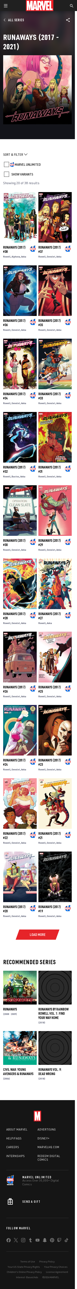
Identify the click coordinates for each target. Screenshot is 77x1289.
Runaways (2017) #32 (14, 469)
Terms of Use (27, 1261)
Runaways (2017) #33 (49, 396)
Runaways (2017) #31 (49, 469)
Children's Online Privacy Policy (24, 1271)
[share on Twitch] (59, 1241)
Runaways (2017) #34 (14, 396)
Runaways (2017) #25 (49, 689)
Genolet (51, 256)
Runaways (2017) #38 (14, 249)
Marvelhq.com (48, 1147)
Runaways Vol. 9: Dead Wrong (50, 1071)
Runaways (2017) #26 (14, 689)
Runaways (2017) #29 (49, 542)
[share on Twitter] (16, 1241)
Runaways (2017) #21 (49, 835)
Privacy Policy (47, 1261)
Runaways (10, 1009)
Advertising (47, 1129)
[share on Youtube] (37, 1241)
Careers (12, 1147)
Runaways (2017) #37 (49, 249)
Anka (23, 256)
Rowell (7, 256)
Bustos (15, 476)
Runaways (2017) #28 (14, 616)
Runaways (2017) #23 (49, 762)
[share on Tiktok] (66, 1241)
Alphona (16, 256)
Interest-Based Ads (27, 1277)
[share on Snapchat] (45, 1241)
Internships (15, 1156)
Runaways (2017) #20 (14, 909)
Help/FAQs (14, 1138)
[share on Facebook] (8, 1241)
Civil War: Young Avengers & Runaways (18, 1071)
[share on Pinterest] (52, 1241)
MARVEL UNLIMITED (28, 164)
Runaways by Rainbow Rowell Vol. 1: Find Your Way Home (53, 1013)
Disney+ (44, 1138)
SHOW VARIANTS (22, 174)
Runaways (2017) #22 (14, 835)
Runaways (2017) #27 (49, 616)
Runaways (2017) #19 (49, 909)
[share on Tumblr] (30, 1241)
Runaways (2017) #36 (14, 322)
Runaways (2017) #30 (14, 542)
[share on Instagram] (23, 1241)
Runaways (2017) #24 (14, 762)
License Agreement (57, 1271)
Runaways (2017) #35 (49, 322)
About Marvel (16, 1129)
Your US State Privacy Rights (24, 1266)
